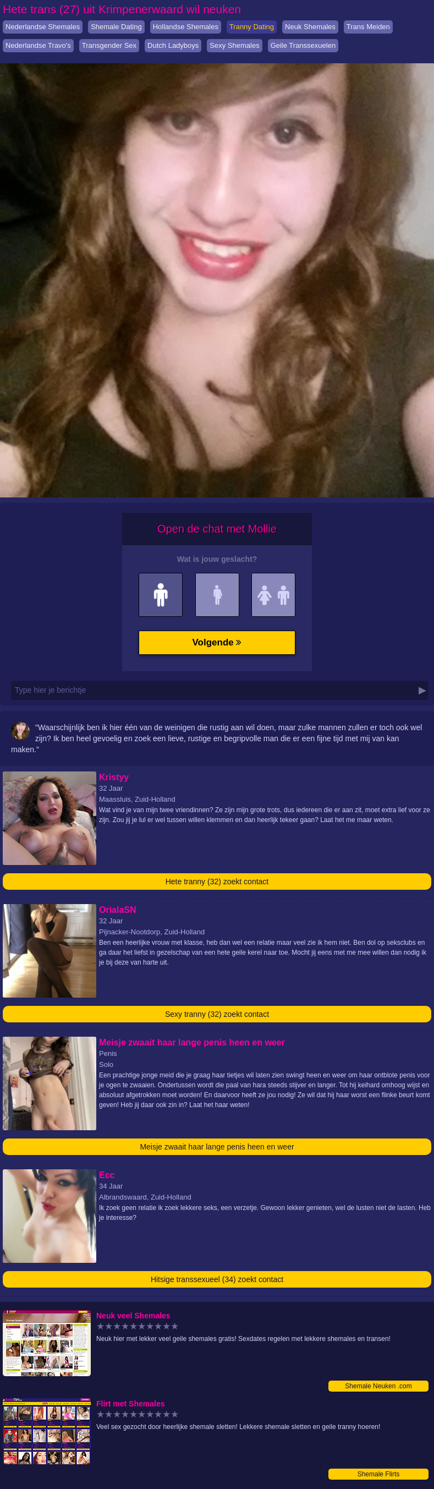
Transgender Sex (109, 45)
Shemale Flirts (379, 1474)
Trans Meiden (368, 27)
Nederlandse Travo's (38, 45)
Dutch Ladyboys (173, 45)
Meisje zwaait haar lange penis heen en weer (217, 1146)
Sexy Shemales (234, 45)
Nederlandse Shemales (43, 27)
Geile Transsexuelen (303, 45)
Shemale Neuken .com (378, 1386)
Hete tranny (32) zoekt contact (217, 881)
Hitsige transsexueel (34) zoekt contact (217, 1279)
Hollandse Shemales (185, 27)
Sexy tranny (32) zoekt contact (217, 1014)
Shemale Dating (116, 27)
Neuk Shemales (310, 27)
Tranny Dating (251, 27)
